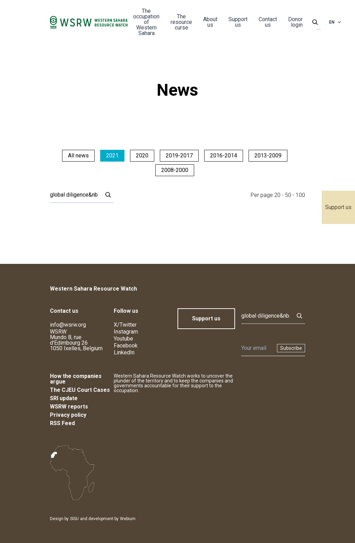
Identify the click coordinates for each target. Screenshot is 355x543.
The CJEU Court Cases (80, 390)
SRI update (64, 398)
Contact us (268, 22)
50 (288, 195)
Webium (128, 519)
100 (300, 195)
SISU (74, 519)
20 (277, 195)
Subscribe (291, 348)
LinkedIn (124, 352)
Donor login (295, 22)
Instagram (126, 331)
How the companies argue (76, 379)
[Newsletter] (257, 348)
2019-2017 (179, 155)
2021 (112, 155)
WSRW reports (69, 406)
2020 (142, 155)
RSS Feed (62, 423)
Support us (338, 207)
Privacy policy (68, 415)
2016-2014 (223, 155)
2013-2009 (268, 155)
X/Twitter (125, 324)
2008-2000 (174, 170)
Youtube (123, 338)
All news (78, 155)
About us (210, 22)
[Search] (74, 195)
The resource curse (181, 22)
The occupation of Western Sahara (146, 22)
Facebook (126, 345)
